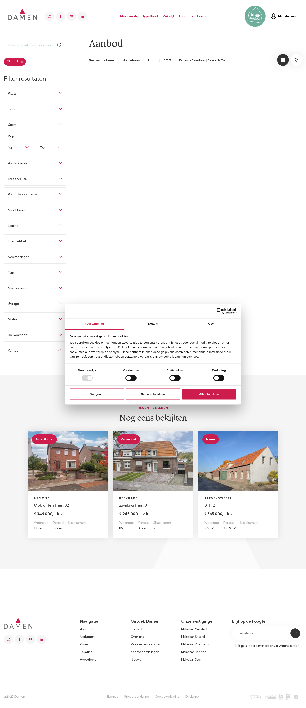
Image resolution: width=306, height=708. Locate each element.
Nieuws (136, 659)
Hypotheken (89, 659)
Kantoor (14, 350)
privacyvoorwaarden (284, 646)
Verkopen (87, 637)
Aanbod (86, 629)
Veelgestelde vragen (146, 644)
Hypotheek (150, 16)
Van (10, 147)
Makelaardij (129, 16)
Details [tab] (153, 323)
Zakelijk (169, 16)
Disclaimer (192, 696)
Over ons (186, 16)
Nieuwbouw (131, 60)
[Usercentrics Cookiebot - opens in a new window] (219, 311)
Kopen (85, 644)
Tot (42, 147)
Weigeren (96, 394)
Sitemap (112, 696)
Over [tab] (211, 323)
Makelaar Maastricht (195, 629)
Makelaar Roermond (195, 644)
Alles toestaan (209, 394)
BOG (167, 60)
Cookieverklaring (167, 696)
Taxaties (86, 652)
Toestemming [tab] (94, 323)
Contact (203, 16)
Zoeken (61, 45)
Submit (295, 633)
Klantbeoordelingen (145, 652)
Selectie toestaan (153, 394)
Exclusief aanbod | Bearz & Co (202, 60)
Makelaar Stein (191, 659)
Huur (152, 60)
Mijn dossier (283, 16)
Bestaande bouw (102, 60)
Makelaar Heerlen (193, 652)
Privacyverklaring (136, 696)
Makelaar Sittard (193, 637)
